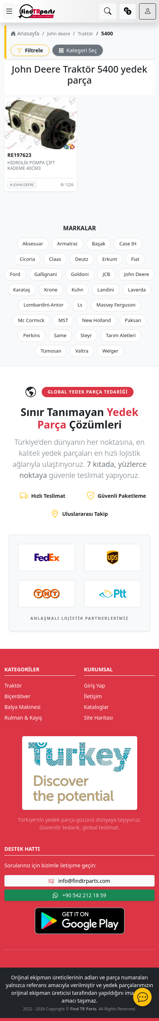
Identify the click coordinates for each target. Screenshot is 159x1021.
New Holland (96, 320)
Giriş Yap (94, 685)
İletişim (93, 696)
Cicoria (27, 259)
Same (60, 335)
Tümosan (51, 350)
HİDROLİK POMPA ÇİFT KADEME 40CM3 (31, 165)
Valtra (81, 350)
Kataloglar (96, 706)
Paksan (133, 320)
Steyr (86, 335)
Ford (15, 274)
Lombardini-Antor (43, 304)
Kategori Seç (78, 50)
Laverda (137, 289)
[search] (107, 11)
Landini (105, 289)
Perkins (31, 335)
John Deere (136, 274)
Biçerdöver (17, 696)
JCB (106, 274)
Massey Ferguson (115, 304)
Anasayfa (25, 33)
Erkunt (109, 259)
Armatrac (67, 243)
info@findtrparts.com (79, 880)
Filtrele (30, 50)
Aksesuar (33, 243)
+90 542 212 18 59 (79, 895)
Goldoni (80, 274)
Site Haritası (98, 717)
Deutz (82, 259)
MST (63, 320)
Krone (51, 289)
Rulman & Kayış (23, 717)
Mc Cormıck (31, 320)
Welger (110, 350)
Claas (55, 259)
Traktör (85, 34)
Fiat (135, 259)
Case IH (127, 243)
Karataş (21, 289)
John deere (58, 34)
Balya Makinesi (22, 706)
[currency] (127, 11)
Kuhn (77, 289)
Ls (79, 304)
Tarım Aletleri (121, 335)
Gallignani (45, 274)
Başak (98, 243)
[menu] (9, 11)
